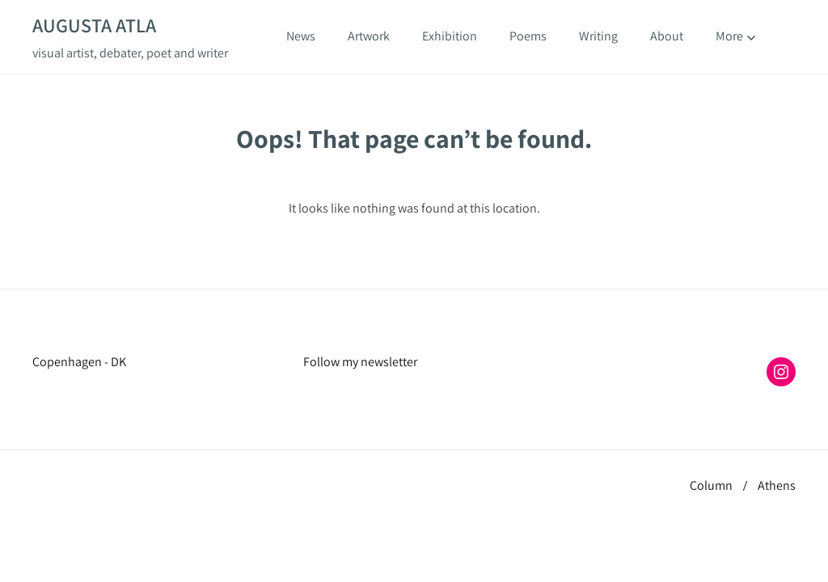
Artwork (369, 35)
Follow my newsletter (360, 361)
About (666, 35)
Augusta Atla (94, 25)
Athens (777, 485)
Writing (598, 35)
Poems (528, 35)
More (735, 36)
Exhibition (449, 35)
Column (711, 485)
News (300, 35)
